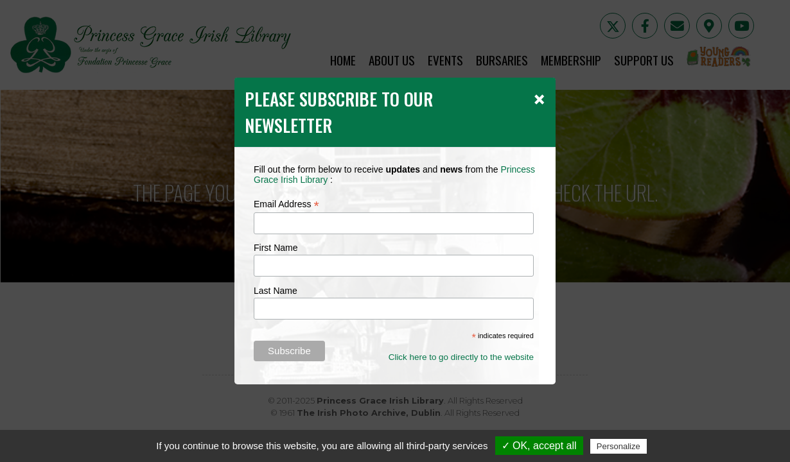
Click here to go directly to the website (461, 357)
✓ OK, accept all (539, 445)
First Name (275, 248)
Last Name (275, 291)
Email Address (286, 204)
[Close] (539, 99)
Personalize (618, 446)
